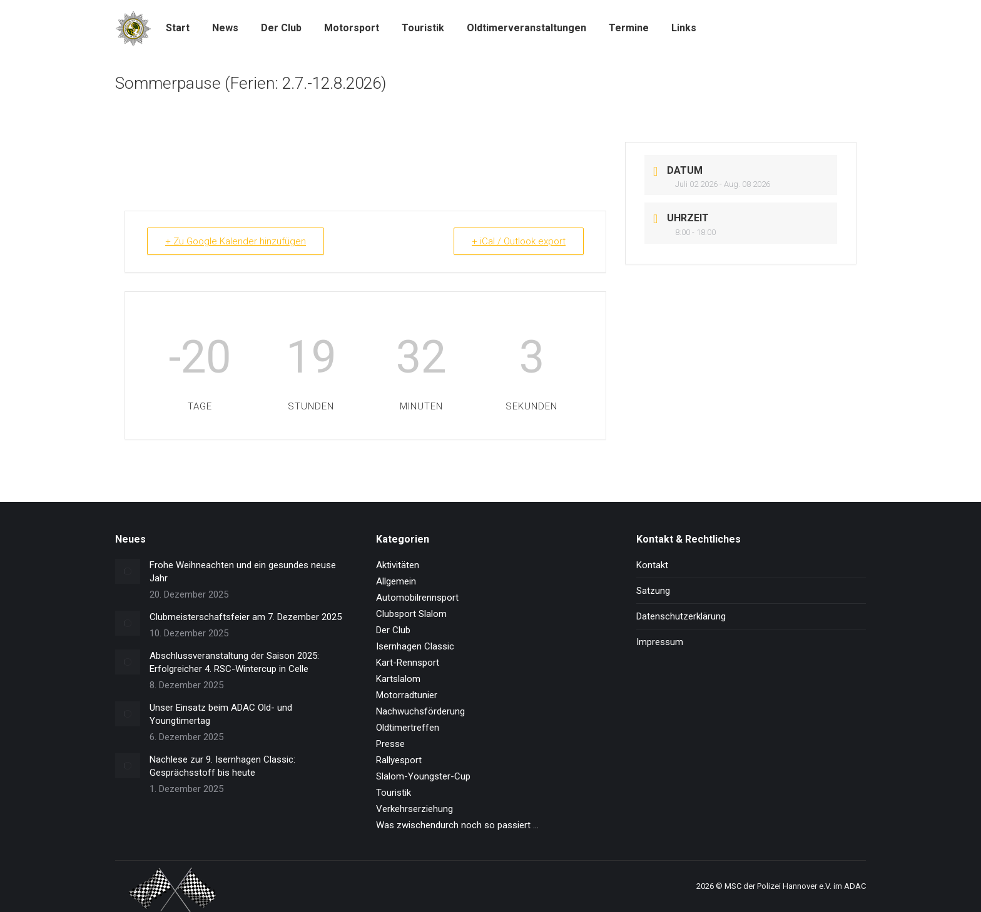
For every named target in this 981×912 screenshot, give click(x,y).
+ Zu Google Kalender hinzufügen (235, 241)
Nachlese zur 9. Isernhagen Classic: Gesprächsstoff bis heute (222, 766)
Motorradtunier (406, 695)
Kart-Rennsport (407, 662)
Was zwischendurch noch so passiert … (457, 825)
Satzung (653, 590)
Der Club (393, 630)
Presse (390, 743)
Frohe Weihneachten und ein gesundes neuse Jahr (243, 571)
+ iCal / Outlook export (519, 241)
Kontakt (652, 565)
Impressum (659, 642)
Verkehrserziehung (414, 808)
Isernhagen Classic (415, 646)
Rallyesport (399, 760)
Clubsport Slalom (411, 613)
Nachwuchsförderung (420, 711)
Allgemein (396, 581)
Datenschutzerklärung (681, 616)
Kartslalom (398, 678)
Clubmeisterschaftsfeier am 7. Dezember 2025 (246, 617)
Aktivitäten (397, 565)
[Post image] (127, 571)
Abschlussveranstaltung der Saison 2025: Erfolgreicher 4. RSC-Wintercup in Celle (234, 662)
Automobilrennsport (417, 597)
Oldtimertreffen (407, 727)
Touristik (393, 792)
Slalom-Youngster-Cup (423, 776)
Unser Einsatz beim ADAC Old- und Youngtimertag (221, 714)
